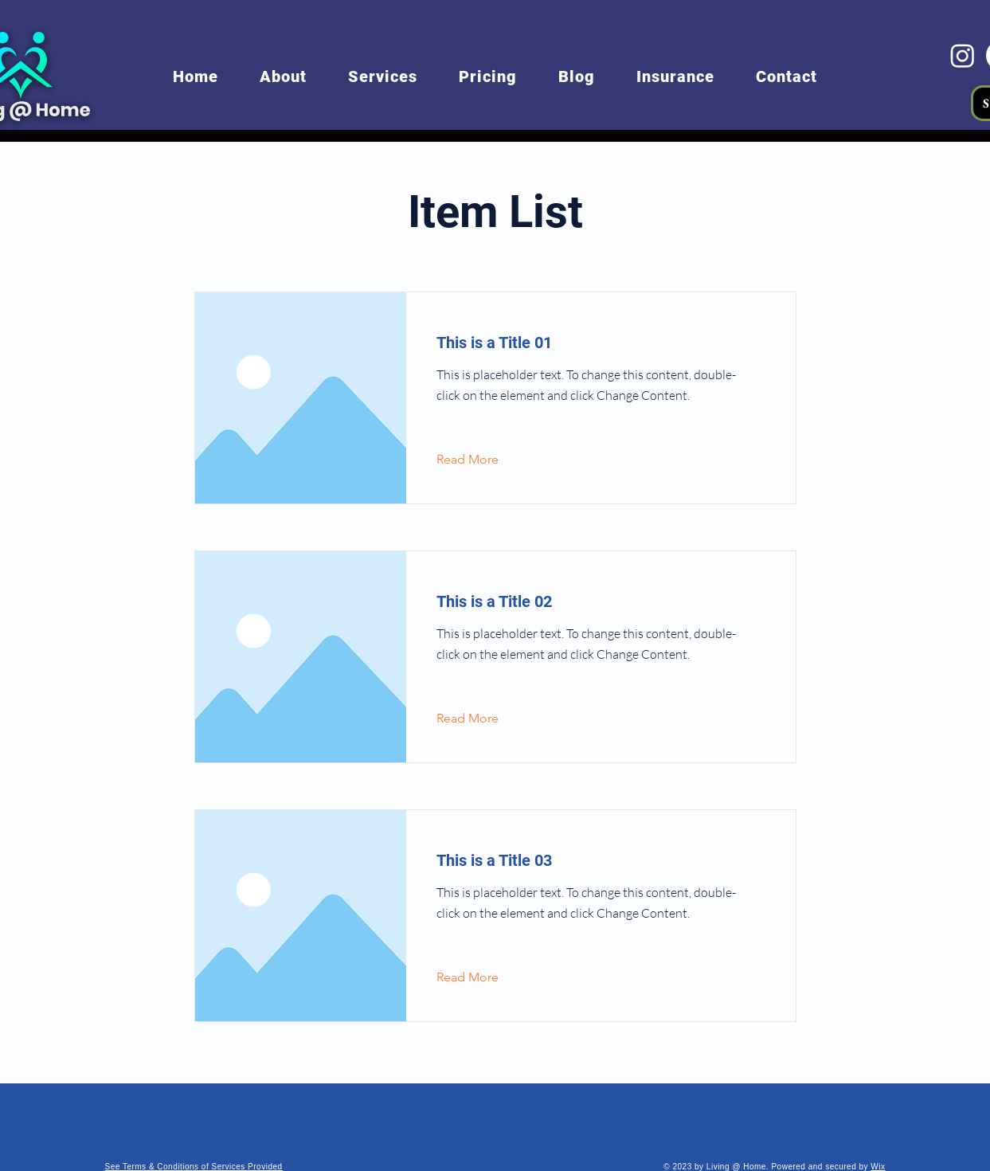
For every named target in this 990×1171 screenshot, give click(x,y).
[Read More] (479, 460)
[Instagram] (962, 55)
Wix (878, 1166)
